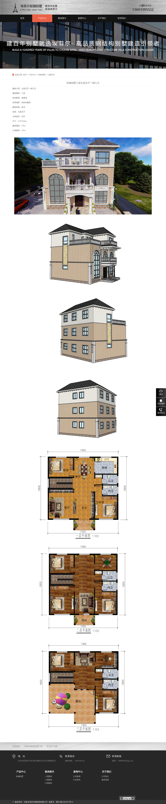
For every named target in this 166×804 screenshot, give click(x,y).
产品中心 (42, 18)
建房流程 (105, 780)
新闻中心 (82, 18)
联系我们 (122, 18)
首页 (22, 18)
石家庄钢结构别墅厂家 (33, 746)
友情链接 (16, 746)
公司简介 (105, 776)
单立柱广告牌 (52, 746)
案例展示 (62, 18)
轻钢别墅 (41, 75)
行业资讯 (76, 780)
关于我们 (102, 18)
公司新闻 (76, 776)
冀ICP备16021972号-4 (64, 802)
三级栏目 (51, 75)
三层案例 (48, 783)
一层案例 (48, 776)
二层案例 (48, 780)
